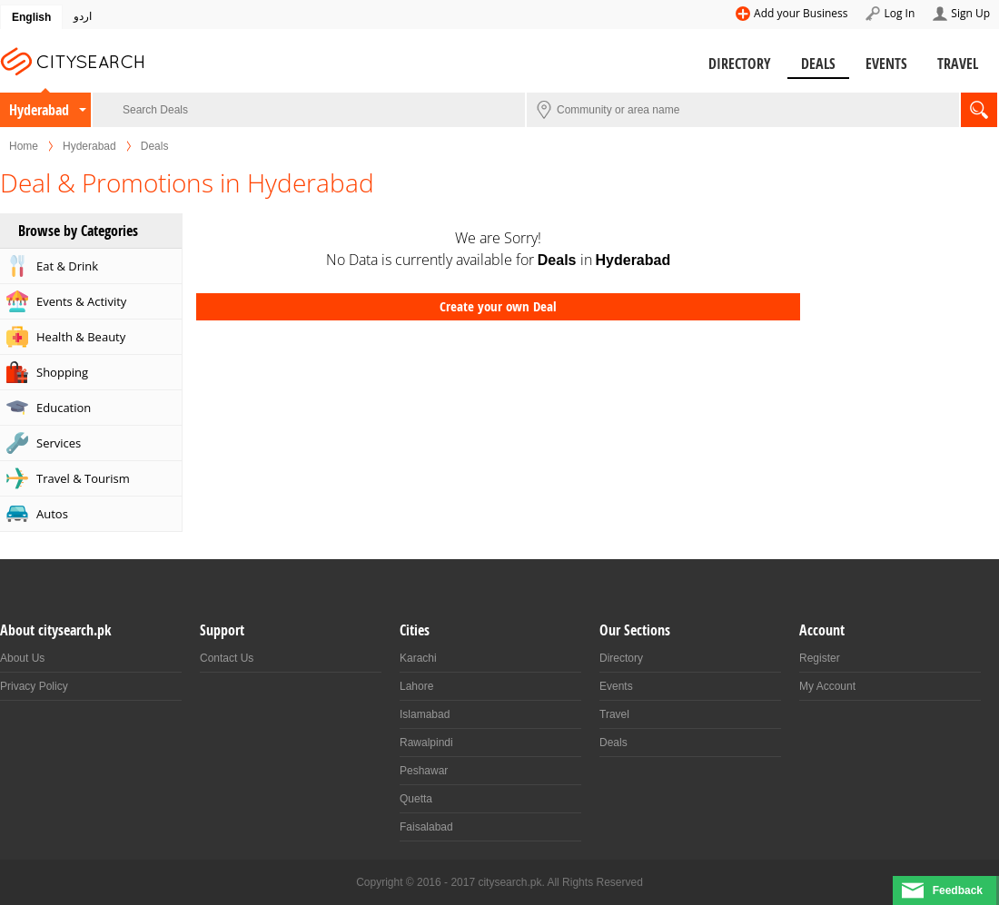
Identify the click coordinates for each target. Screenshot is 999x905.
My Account (827, 686)
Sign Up (970, 13)
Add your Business (800, 13)
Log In (899, 13)
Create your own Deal (498, 306)
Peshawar (424, 770)
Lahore (416, 686)
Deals (818, 64)
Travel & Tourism (83, 478)
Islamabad (425, 714)
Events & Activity (81, 301)
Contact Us (226, 658)
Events (886, 64)
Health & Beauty (80, 337)
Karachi (418, 658)
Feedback (958, 890)
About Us (22, 658)
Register (819, 658)
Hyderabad (39, 110)
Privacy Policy (34, 686)
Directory (739, 64)
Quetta (416, 798)
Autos (52, 514)
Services (58, 443)
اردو (83, 16)
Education (63, 407)
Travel (957, 64)
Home (23, 146)
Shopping (62, 372)
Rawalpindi (426, 742)
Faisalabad (426, 827)
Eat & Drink (67, 266)
